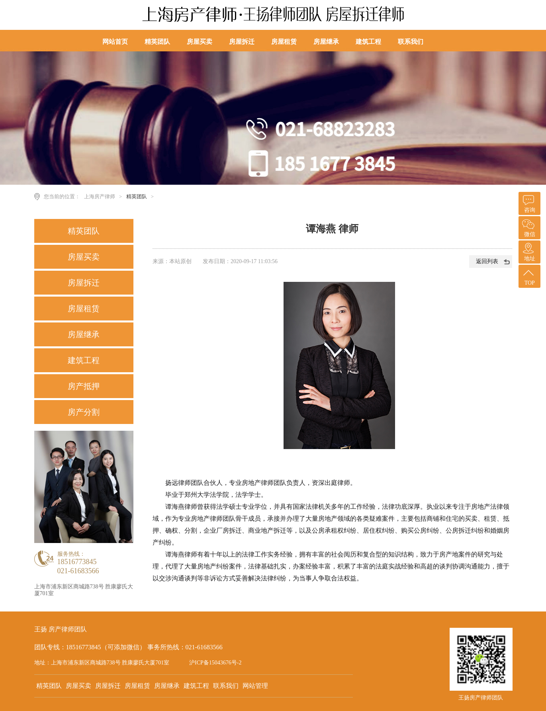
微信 (528, 226)
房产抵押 (84, 386)
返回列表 (487, 261)
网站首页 (115, 41)
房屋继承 (326, 43)
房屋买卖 (200, 43)
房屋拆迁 (242, 43)
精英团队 (157, 43)
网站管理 (255, 685)
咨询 (528, 202)
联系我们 (411, 43)
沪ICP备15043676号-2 (215, 663)
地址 (528, 251)
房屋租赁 (284, 43)
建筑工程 (369, 43)
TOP (528, 275)
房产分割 (84, 412)
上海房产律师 (99, 196)
